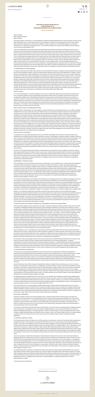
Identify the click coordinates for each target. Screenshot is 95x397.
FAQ (37, 393)
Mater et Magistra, (69, 264)
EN (44, 17)
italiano (82, 9)
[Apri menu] (86, 6)
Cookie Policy (47, 393)
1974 (20, 9)
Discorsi (16, 9)
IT (51, 17)
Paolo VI (10, 9)
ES (46, 17)
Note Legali (41, 393)
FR (49, 17)
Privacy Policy (54, 393)
